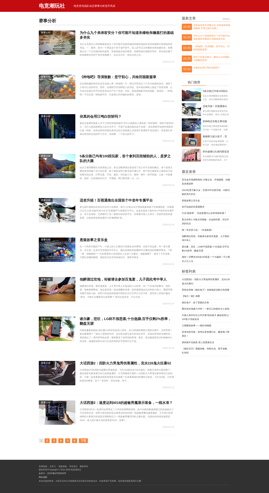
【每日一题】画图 (191, 296)
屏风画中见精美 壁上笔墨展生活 (198, 342)
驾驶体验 (62, 466)
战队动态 (89, 5)
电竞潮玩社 (52, 6)
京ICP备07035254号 (56, 473)
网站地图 (43, 477)
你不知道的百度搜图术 (193, 207)
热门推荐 (194, 82)
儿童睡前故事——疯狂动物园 (196, 325)
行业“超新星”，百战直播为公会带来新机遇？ (204, 213)
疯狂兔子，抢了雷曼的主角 (195, 302)
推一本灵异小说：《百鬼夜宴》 (197, 230)
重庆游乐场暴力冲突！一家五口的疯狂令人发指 (205, 308)
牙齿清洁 (73, 466)
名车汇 (53, 466)
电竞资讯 (79, 5)
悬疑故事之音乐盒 (191, 200)
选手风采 (110, 5)
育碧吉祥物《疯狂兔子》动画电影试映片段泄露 (205, 290)
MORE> (226, 19)
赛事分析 (99, 5)
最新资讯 (84, 466)
